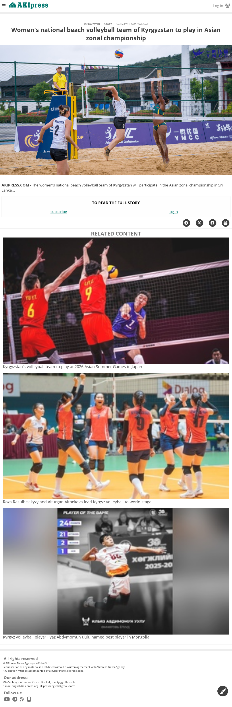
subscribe (58, 211)
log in (173, 211)
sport (108, 24)
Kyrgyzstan (92, 24)
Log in (221, 5)
